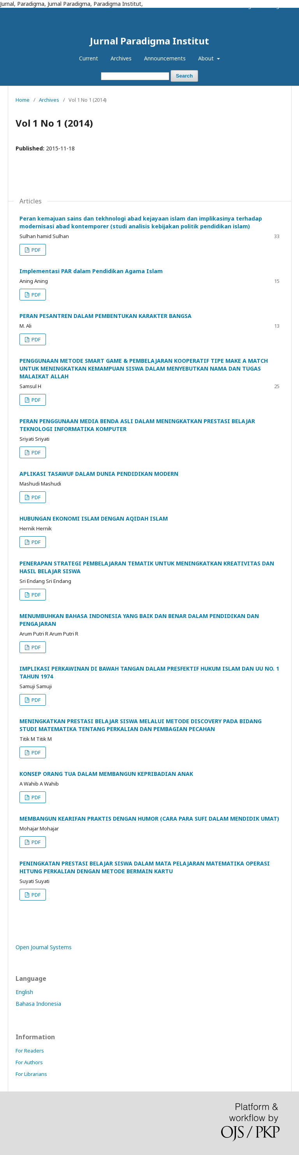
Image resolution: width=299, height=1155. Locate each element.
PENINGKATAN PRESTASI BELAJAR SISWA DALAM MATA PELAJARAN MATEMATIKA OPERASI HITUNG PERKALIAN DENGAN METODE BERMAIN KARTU (144, 867)
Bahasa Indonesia (38, 1003)
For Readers (30, 1050)
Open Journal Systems (44, 947)
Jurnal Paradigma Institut (149, 40)
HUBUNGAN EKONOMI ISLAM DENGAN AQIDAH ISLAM (93, 518)
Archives (121, 58)
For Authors (29, 1062)
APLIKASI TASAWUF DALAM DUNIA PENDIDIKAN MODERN (98, 473)
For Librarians (31, 1073)
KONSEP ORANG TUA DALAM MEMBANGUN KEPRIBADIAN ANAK (106, 773)
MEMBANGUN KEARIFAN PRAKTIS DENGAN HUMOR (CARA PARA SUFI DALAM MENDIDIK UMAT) (149, 818)
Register (252, 5)
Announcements (165, 58)
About (206, 58)
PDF (35, 249)
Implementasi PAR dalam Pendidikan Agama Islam (91, 271)
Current (88, 58)
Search (184, 76)
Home (23, 99)
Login (277, 5)
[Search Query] (135, 76)
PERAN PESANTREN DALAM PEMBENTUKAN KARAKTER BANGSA (105, 316)
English (24, 992)
